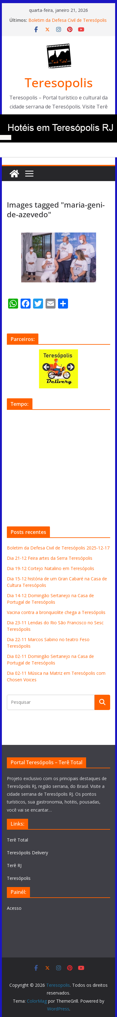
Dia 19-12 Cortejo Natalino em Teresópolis (50, 568)
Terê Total (17, 840)
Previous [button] (46, 367)
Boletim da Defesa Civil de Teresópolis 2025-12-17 (58, 548)
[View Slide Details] (58, 368)
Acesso (14, 908)
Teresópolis (19, 878)
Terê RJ (14, 865)
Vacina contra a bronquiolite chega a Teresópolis (56, 612)
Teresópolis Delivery (27, 853)
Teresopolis (59, 82)
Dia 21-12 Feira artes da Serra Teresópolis (49, 558)
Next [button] (70, 367)
